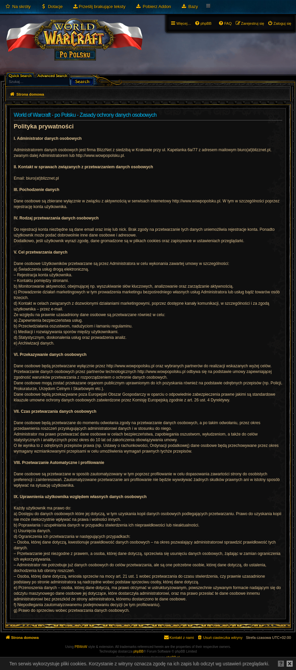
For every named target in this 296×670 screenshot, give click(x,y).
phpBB (139, 651)
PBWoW (81, 647)
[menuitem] (18, 6)
